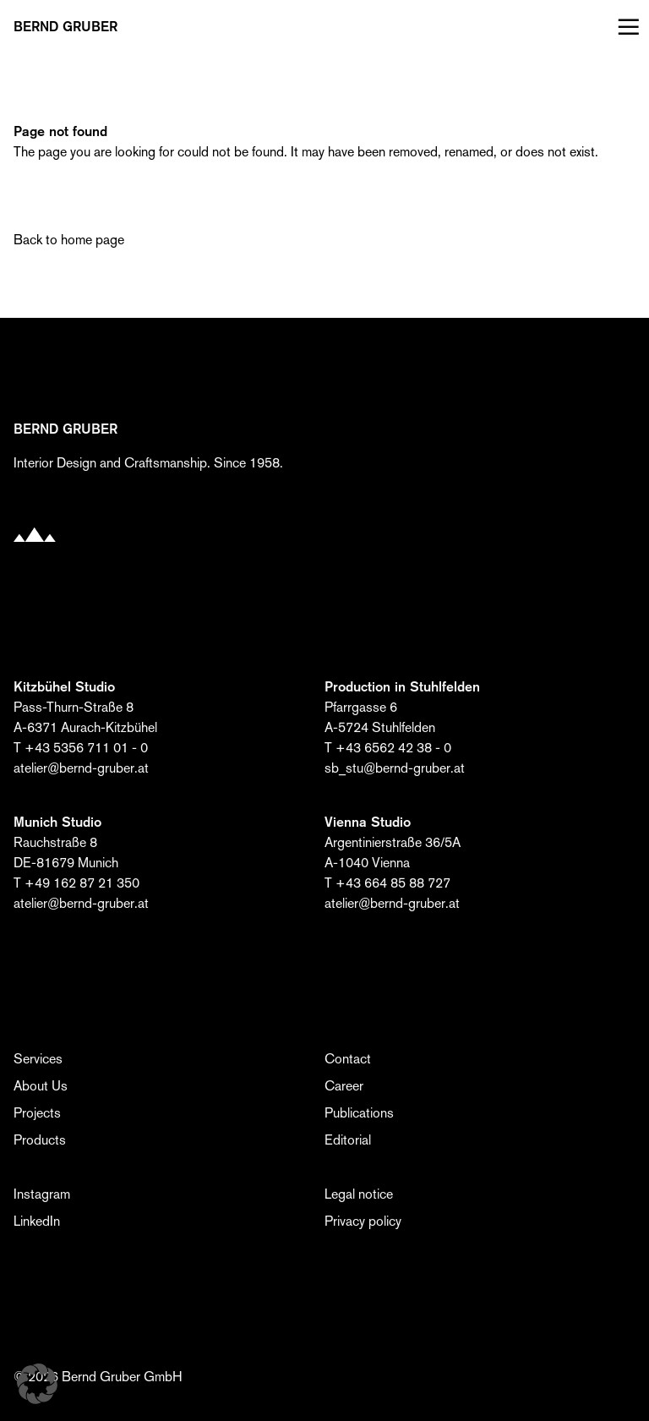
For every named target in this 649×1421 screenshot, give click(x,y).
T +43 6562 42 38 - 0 (387, 748)
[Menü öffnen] (624, 27)
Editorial (347, 1140)
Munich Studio (57, 822)
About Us (41, 1086)
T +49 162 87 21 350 (76, 883)
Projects (37, 1113)
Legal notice (358, 1194)
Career (343, 1086)
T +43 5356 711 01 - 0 (81, 748)
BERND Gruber (65, 27)
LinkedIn (37, 1221)
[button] (37, 1384)
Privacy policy (362, 1221)
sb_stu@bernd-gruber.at (394, 768)
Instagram (42, 1194)
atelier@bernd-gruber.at (81, 768)
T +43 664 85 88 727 (387, 883)
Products (40, 1140)
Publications (359, 1113)
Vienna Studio (367, 822)
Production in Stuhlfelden (402, 687)
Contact (347, 1059)
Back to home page (69, 240)
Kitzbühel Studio (64, 687)
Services (38, 1059)
